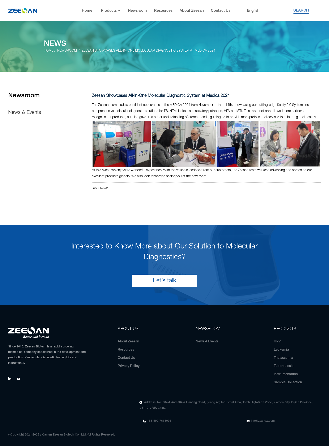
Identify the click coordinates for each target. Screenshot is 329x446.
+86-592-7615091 (159, 421)
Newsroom (137, 10)
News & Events (24, 112)
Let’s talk (164, 280)
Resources (163, 10)
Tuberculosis (283, 366)
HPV (277, 341)
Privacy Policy (129, 366)
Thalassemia (283, 357)
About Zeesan (192, 10)
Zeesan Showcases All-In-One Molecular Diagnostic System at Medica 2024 (148, 50)
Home (87, 10)
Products (111, 11)
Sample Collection (288, 382)
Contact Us (220, 10)
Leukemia (281, 349)
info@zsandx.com (263, 421)
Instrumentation (286, 374)
